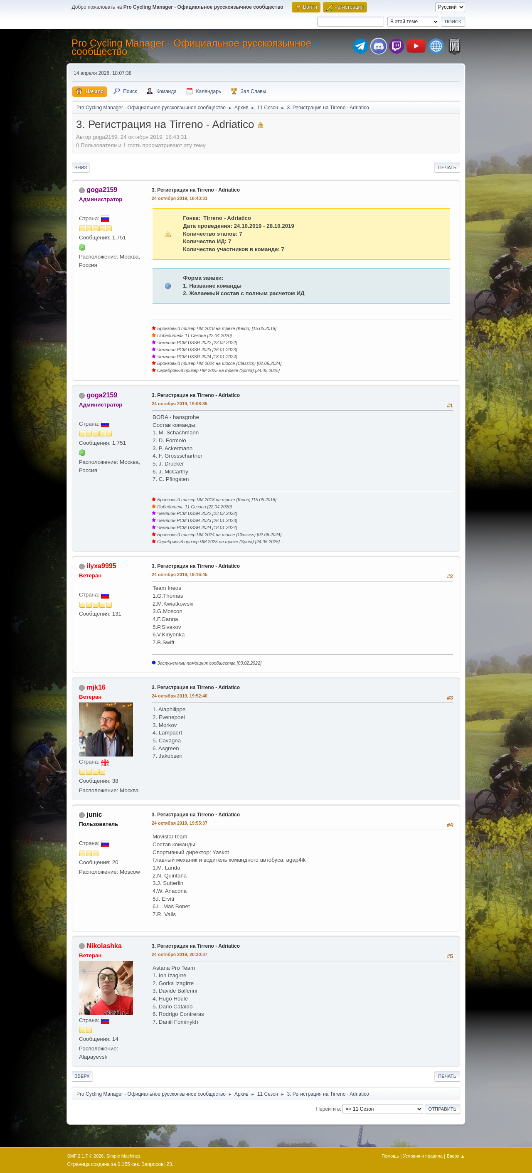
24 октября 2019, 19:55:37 (179, 823)
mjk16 (95, 687)
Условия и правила (423, 1155)
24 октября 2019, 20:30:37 (179, 954)
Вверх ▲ (456, 1155)
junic (94, 814)
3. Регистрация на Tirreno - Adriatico (196, 190)
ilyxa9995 (101, 565)
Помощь (390, 1155)
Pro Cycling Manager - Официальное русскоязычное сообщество (191, 47)
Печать (447, 167)
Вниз (80, 167)
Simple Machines (123, 1155)
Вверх (82, 1076)
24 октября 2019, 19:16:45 (179, 574)
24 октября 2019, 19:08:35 (179, 403)
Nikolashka (103, 945)
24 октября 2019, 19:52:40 (179, 695)
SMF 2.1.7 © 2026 (85, 1155)
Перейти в (328, 1109)
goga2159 (101, 189)
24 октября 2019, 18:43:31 (179, 198)
